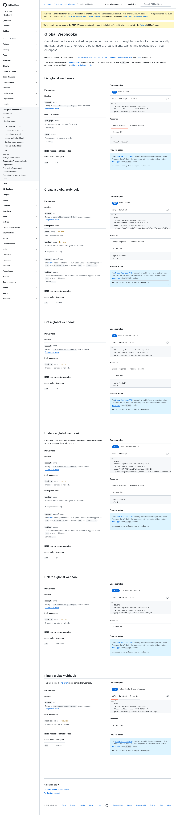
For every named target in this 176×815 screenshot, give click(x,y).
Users (5, 179)
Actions (143, 25)
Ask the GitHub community (56, 789)
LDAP (5, 150)
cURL (114, 99)
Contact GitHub (118, 805)
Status (91, 805)
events (50, 263)
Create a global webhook (14, 130)
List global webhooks (13, 126)
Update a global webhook (14, 138)
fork (130, 57)
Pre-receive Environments (12, 168)
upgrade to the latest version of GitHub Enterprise (82, 16)
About (169, 805)
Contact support (52, 793)
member (112, 57)
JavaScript (123, 99)
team (106, 57)
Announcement (8, 117)
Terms (64, 805)
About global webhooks (82, 65)
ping (139, 57)
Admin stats (7, 114)
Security (82, 805)
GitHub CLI (134, 99)
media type (116, 162)
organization (83, 57)
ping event (63, 683)
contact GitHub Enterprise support (135, 16)
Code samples (116, 85)
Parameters (49, 90)
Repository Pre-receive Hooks (14, 175)
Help (99, 805)
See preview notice (52, 108)
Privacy (72, 805)
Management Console (11, 158)
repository (98, 57)
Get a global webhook (13, 134)
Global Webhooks (86, 4)
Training (152, 805)
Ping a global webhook (13, 146)
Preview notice (116, 150)
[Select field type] (114, 4)
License (6, 154)
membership (122, 57)
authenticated (74, 62)
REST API (7, 15)
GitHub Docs (13, 5)
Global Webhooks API (123, 156)
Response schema (137, 125)
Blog (161, 805)
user (91, 57)
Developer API (141, 805)
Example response (119, 125)
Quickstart (7, 21)
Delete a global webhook (14, 142)
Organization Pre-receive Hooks (15, 161)
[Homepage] (107, 805)
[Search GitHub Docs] (155, 4)
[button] (74, 251)
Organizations (8, 165)
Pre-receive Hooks (10, 172)
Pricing (129, 805)
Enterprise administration (67, 4)
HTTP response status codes (57, 151)
